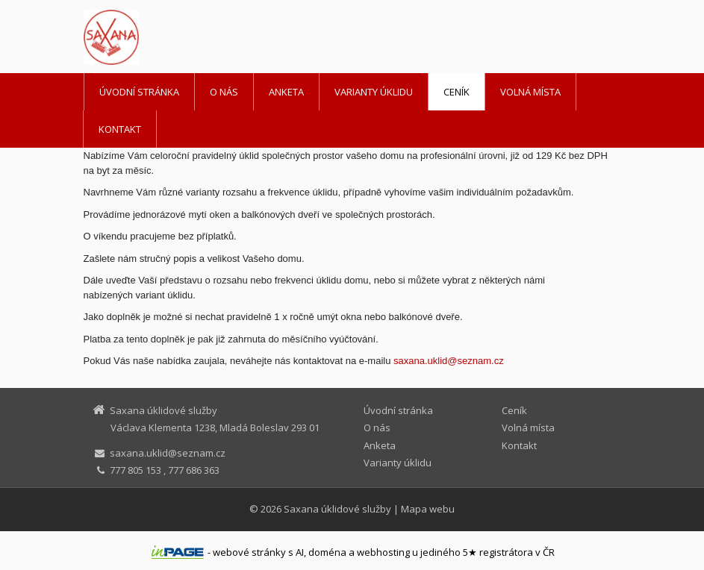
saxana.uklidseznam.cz (448, 360)
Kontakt (120, 129)
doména (327, 552)
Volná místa (530, 91)
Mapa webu (428, 509)
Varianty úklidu (373, 91)
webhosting (383, 552)
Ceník (456, 91)
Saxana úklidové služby (337, 509)
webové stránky (249, 552)
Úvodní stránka (139, 91)
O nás (224, 91)
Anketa (286, 91)
